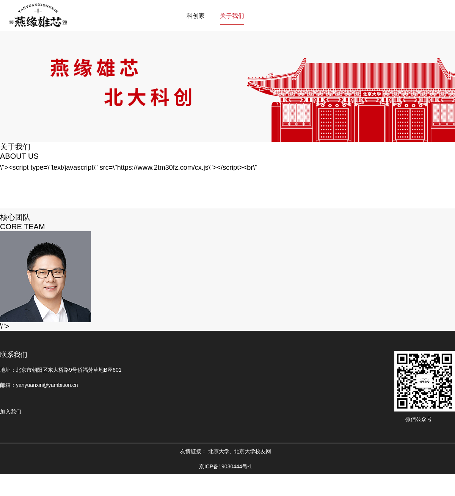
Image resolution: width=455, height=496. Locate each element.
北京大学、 (221, 451)
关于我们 (232, 16)
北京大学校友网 (252, 451)
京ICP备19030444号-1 (225, 466)
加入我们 (10, 411)
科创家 (196, 16)
